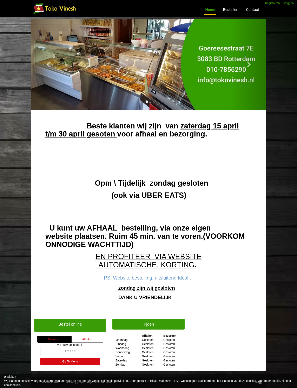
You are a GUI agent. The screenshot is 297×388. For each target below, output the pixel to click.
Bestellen (230, 9)
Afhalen (87, 339)
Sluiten (10, 376)
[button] (48, 64)
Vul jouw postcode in (70, 344)
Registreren (272, 3)
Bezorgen (54, 339)
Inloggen (288, 3)
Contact (252, 9)
